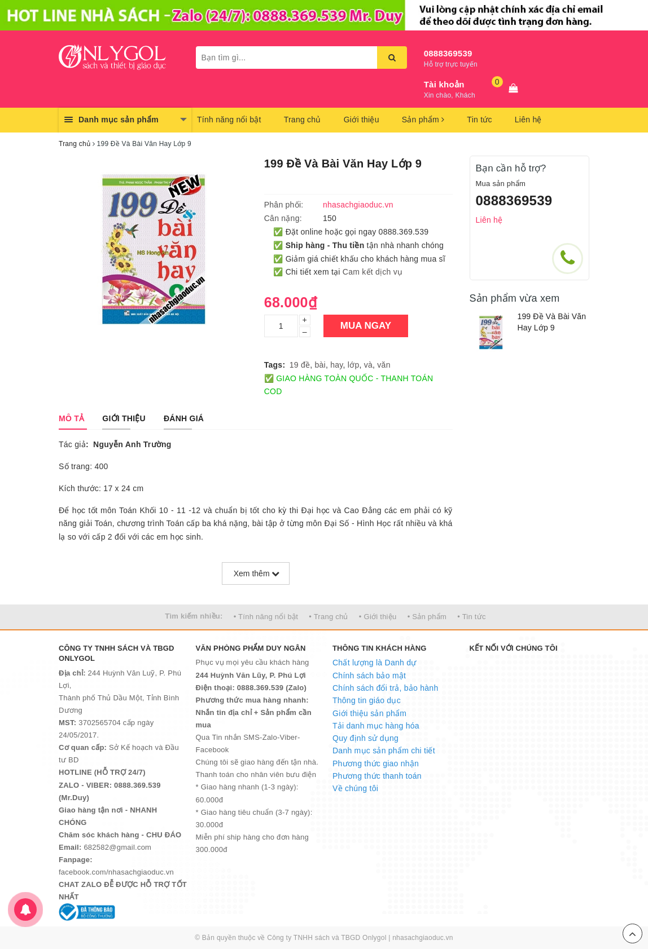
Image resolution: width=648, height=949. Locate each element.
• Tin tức (471, 616)
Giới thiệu (361, 119)
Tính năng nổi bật (229, 119)
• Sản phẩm (427, 616)
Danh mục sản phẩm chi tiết (383, 750)
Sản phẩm (423, 119)
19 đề (300, 364)
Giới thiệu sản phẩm (369, 713)
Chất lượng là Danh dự (374, 662)
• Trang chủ (328, 616)
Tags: (275, 364)
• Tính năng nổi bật (266, 616)
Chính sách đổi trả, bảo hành (385, 687)
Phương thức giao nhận (375, 763)
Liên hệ (528, 119)
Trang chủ (302, 119)
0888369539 (448, 53)
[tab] (71, 418)
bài (320, 364)
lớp (354, 364)
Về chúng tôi (355, 788)
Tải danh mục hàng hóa (375, 725)
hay (336, 364)
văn (383, 364)
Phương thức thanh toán (377, 775)
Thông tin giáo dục (366, 700)
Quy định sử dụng (365, 738)
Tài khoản (444, 84)
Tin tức (479, 119)
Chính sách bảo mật (369, 675)
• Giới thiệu (378, 616)
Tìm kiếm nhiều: (193, 616)
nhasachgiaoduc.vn (422, 938)
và (368, 364)
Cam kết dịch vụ (372, 271)
